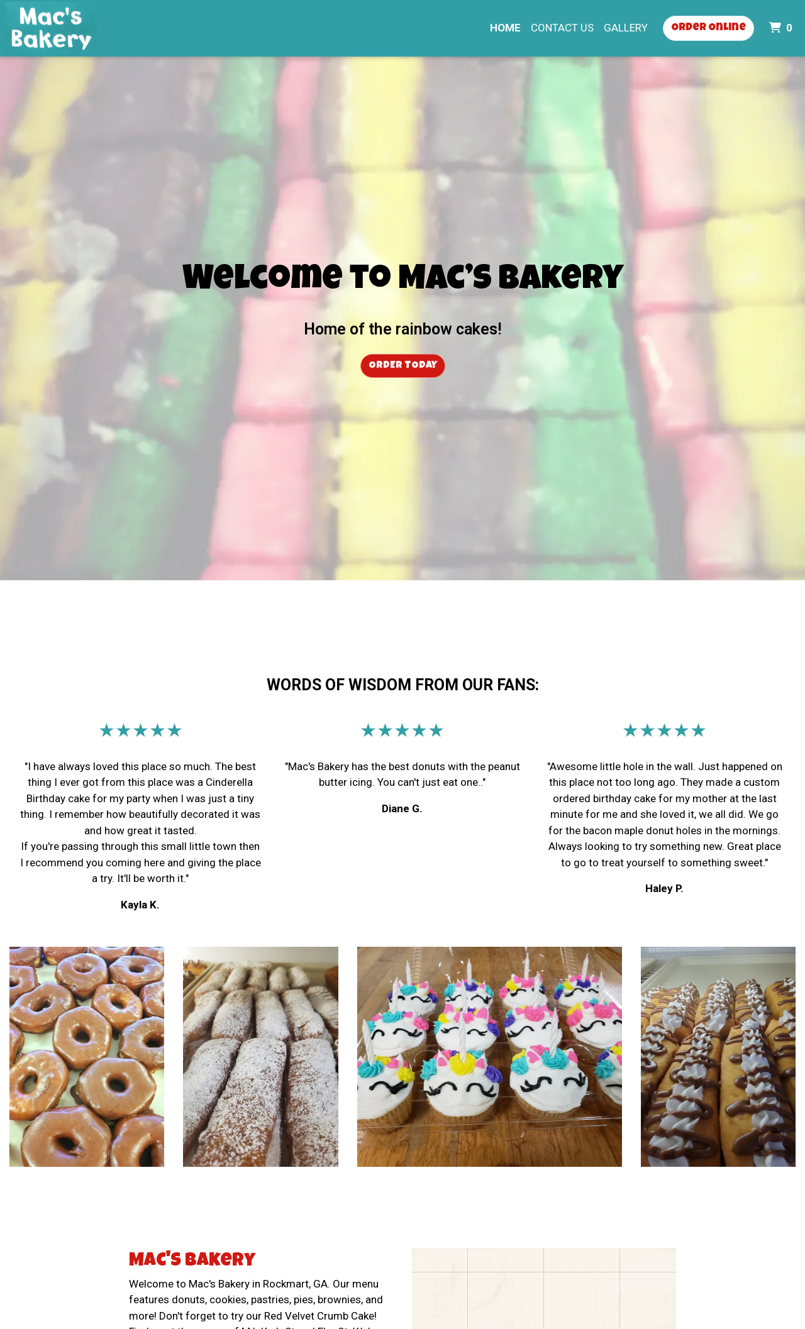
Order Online (708, 28)
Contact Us (562, 27)
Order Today (403, 366)
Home (505, 27)
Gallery (626, 27)
